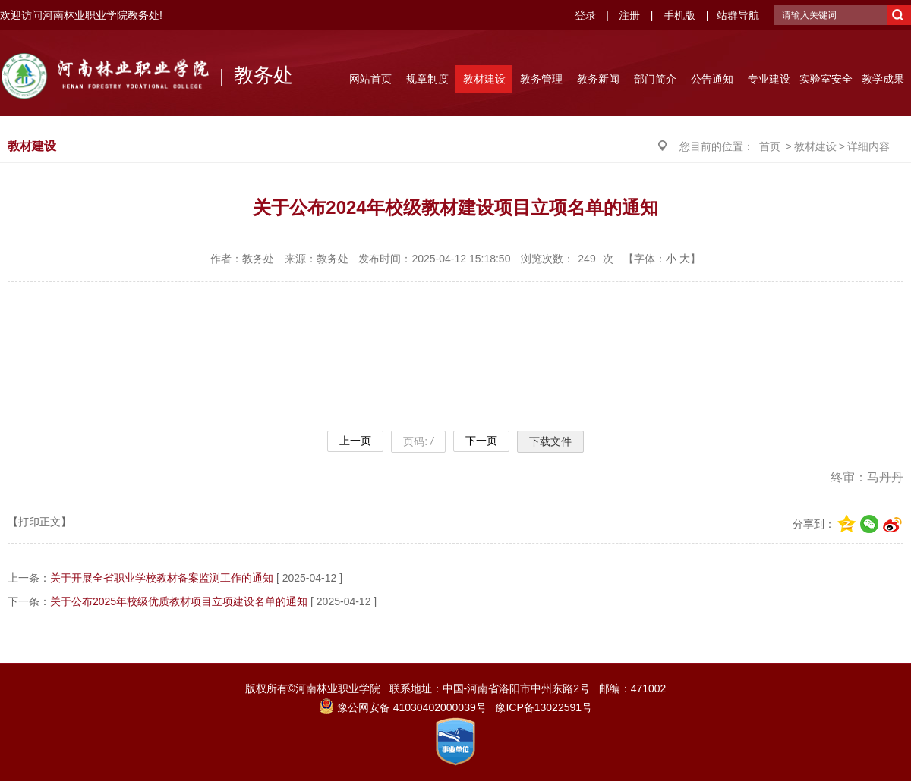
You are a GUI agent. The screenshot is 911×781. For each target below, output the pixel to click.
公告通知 (712, 79)
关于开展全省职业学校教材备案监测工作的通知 (161, 578)
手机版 (679, 15)
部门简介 (655, 79)
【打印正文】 (39, 522)
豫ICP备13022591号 (543, 707)
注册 (629, 15)
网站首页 (370, 79)
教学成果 (883, 79)
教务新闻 (598, 79)
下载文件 (550, 441)
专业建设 (769, 79)
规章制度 (427, 79)
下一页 (481, 440)
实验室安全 (826, 79)
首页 (769, 146)
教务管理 (541, 79)
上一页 (355, 440)
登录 (585, 15)
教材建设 (484, 79)
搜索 (899, 15)
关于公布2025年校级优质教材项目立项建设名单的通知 (178, 601)
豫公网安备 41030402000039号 (403, 707)
